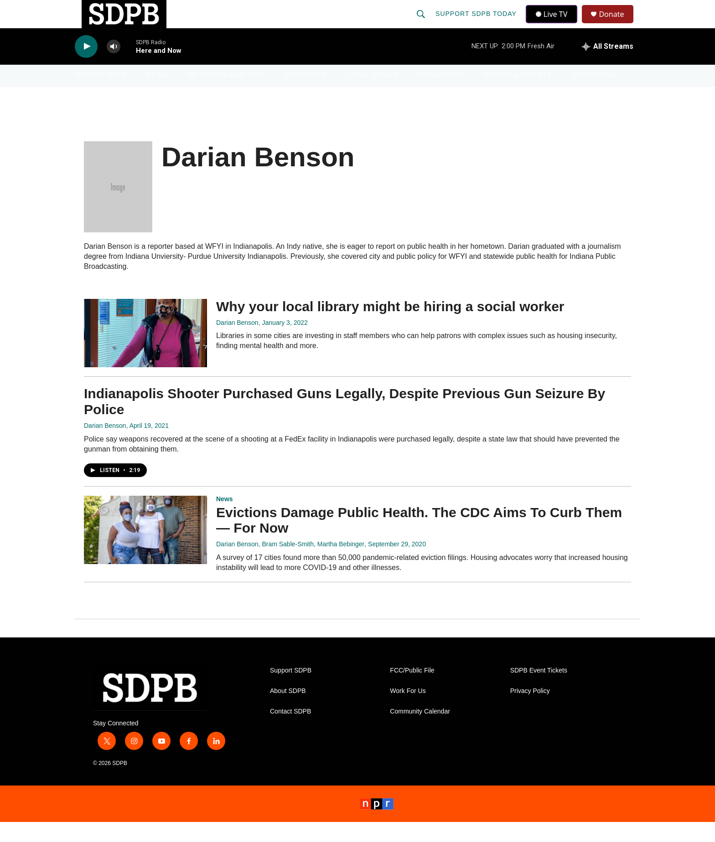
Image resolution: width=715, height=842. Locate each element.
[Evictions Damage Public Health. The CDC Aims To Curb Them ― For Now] (145, 549)
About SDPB (288, 710)
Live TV (554, 23)
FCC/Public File (412, 690)
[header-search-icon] (421, 24)
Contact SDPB (290, 731)
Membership (441, 94)
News (157, 94)
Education (305, 94)
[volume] (113, 66)
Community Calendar (420, 731)
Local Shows (372, 94)
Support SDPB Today (477, 23)
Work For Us (407, 710)
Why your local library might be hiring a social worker (390, 326)
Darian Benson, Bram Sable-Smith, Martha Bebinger (290, 564)
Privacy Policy (530, 710)
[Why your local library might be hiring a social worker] (145, 352)
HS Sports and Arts (226, 94)
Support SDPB (290, 690)
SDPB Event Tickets (538, 690)
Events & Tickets (518, 94)
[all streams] (607, 66)
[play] (86, 66)
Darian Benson (237, 342)
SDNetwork (594, 94)
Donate (617, 24)
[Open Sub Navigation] (134, 94)
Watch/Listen (101, 94)
